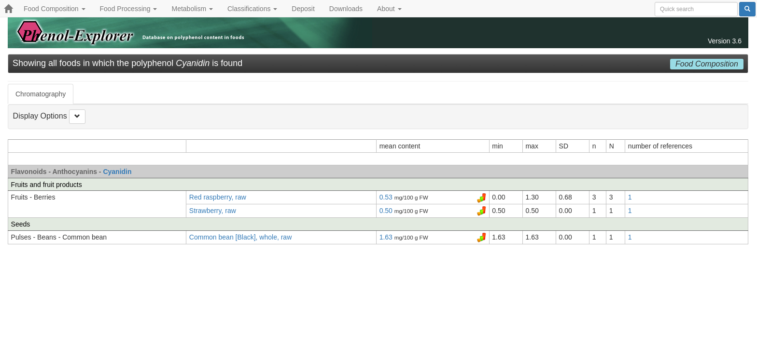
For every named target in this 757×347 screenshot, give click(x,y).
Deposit (303, 9)
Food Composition (54, 9)
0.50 (386, 210)
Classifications (252, 9)
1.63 (386, 237)
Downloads (346, 9)
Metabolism (191, 9)
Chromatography (40, 94)
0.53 (386, 197)
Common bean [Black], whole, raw (240, 237)
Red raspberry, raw (217, 197)
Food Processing (128, 9)
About (389, 9)
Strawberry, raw (212, 210)
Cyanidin (117, 171)
